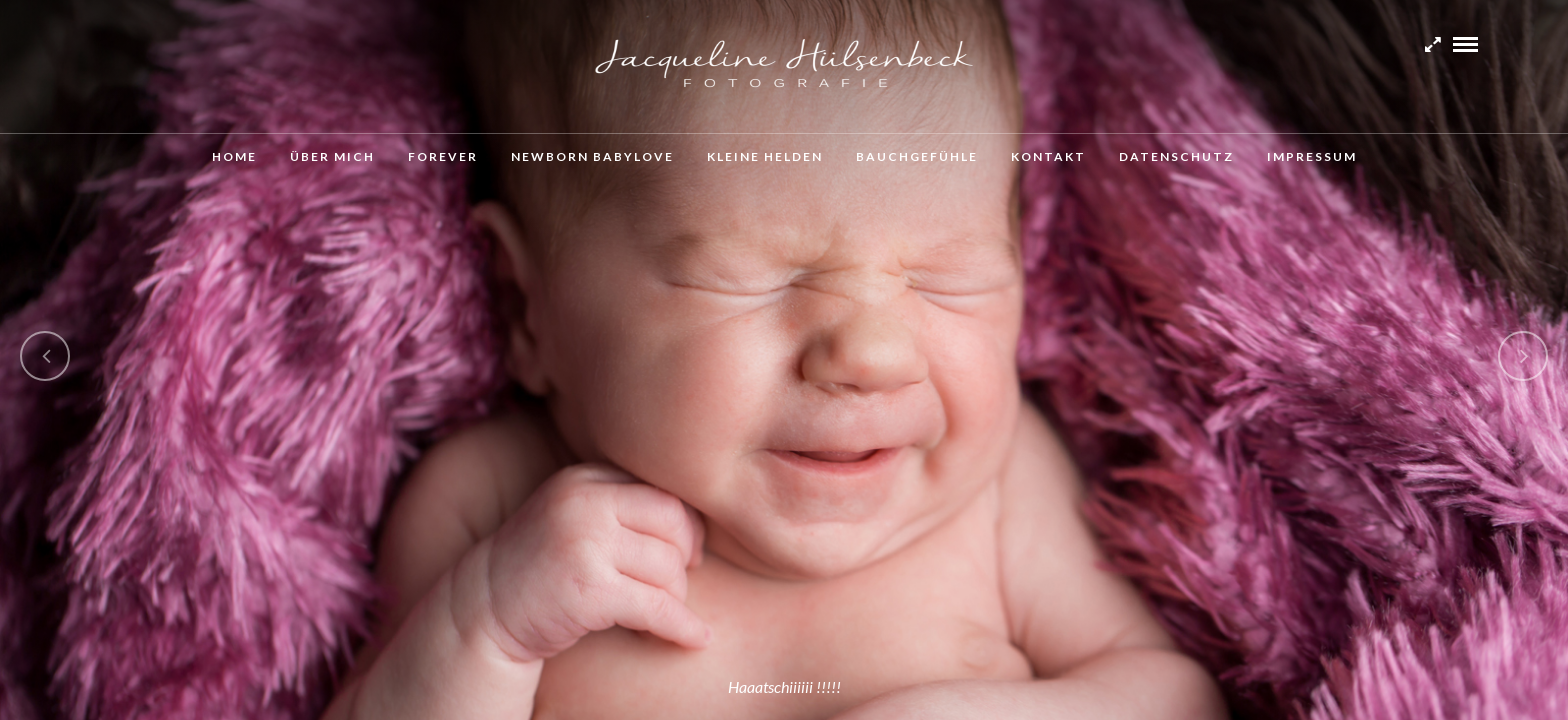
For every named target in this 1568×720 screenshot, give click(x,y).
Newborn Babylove (592, 156)
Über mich (332, 156)
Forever (443, 156)
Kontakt (1048, 156)
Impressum (1312, 156)
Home (234, 156)
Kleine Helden (765, 156)
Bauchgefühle (917, 156)
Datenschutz (1176, 156)
